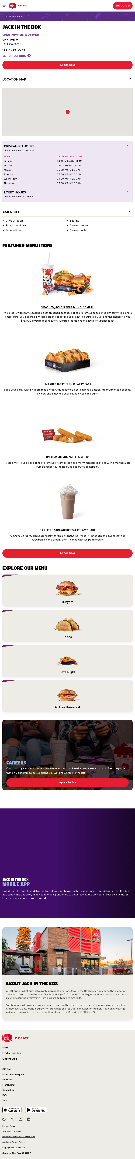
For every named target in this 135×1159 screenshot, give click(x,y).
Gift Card (7, 1069)
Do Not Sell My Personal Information (18, 1136)
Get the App (9, 1058)
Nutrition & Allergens (13, 1074)
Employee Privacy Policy (13, 1147)
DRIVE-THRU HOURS (19, 146)
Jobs (4, 1100)
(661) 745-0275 (13, 49)
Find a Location (11, 1053)
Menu (5, 1047)
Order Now (67, 65)
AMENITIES (11, 212)
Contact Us (8, 1090)
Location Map (14, 79)
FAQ (4, 1095)
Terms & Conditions (11, 1131)
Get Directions (14, 56)
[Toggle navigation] (4, 6)
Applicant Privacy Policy (13, 1142)
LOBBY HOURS (15, 192)
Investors (7, 1079)
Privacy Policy (8, 1126)
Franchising (8, 1085)
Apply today (67, 782)
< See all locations (12, 16)
